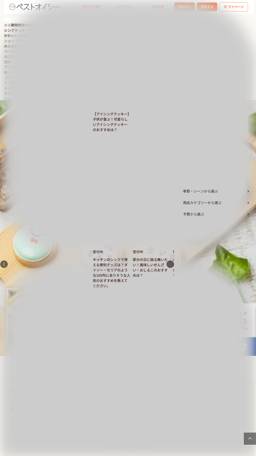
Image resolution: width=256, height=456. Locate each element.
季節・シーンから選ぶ (200, 191)
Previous (4, 264)
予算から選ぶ (193, 214)
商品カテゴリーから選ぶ (202, 202)
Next (170, 264)
